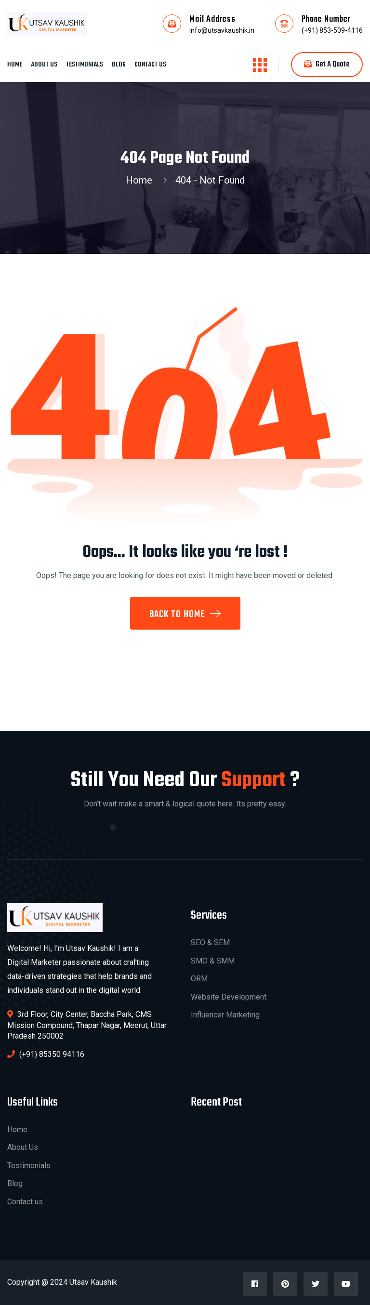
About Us (44, 64)
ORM (199, 978)
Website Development (228, 997)
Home (14, 64)
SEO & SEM (210, 942)
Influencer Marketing (225, 1014)
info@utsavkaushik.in (221, 30)
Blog (119, 64)
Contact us (150, 64)
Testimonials (84, 64)
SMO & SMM (213, 960)
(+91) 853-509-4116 (332, 30)
